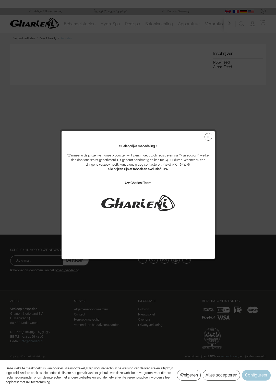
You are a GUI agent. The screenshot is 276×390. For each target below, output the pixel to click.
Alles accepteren (221, 375)
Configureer (256, 375)
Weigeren (189, 375)
